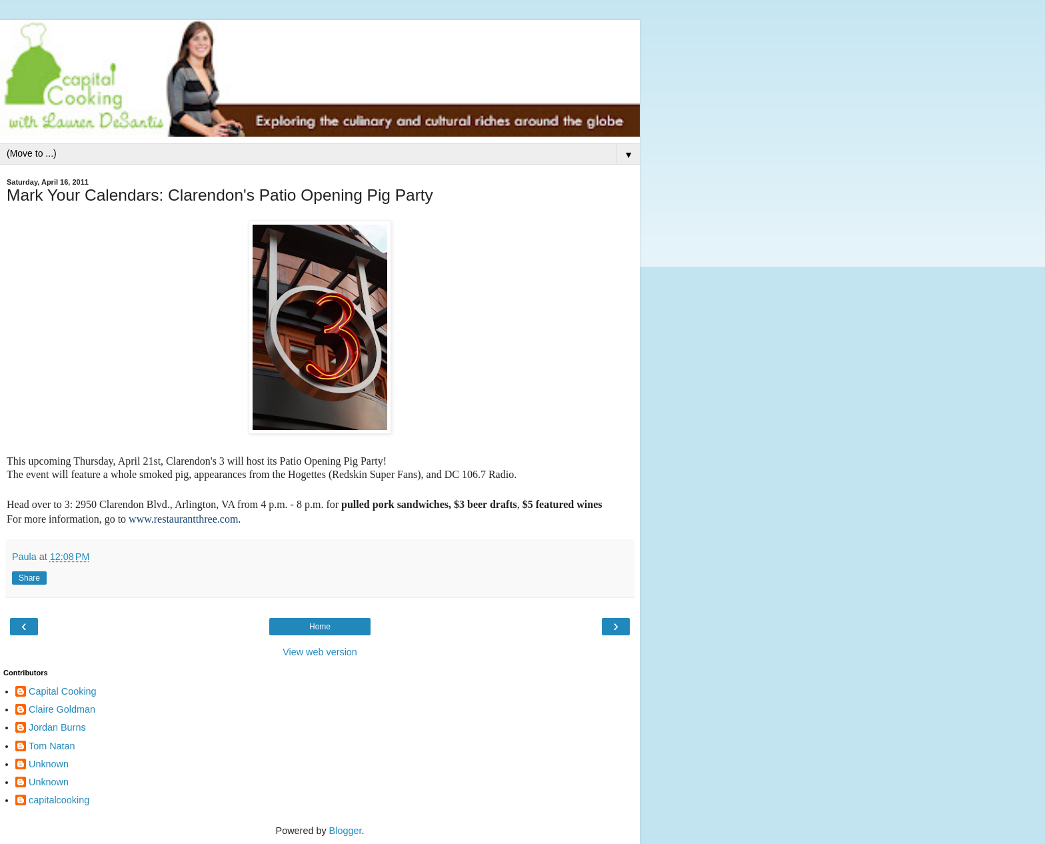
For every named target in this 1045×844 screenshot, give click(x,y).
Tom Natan (52, 746)
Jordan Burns (57, 727)
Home (320, 626)
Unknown (49, 764)
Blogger (345, 830)
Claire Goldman (62, 709)
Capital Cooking (63, 691)
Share (29, 578)
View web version (320, 652)
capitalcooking (59, 800)
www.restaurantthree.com (183, 519)
